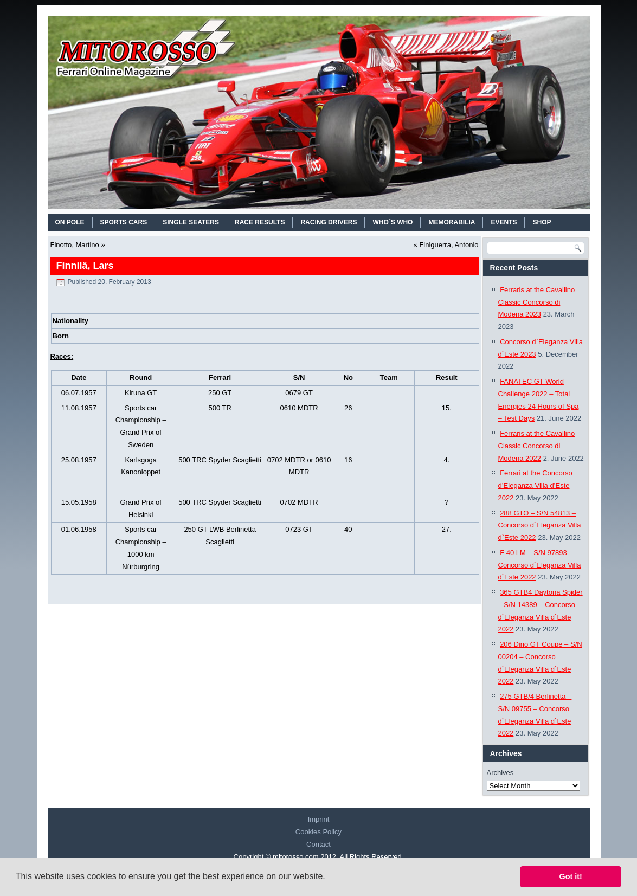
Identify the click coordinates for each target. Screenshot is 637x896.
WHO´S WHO (392, 222)
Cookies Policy (318, 832)
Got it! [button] (570, 876)
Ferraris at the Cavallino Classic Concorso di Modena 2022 (536, 445)
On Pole (70, 222)
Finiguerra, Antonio (448, 245)
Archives (500, 773)
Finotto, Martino (74, 245)
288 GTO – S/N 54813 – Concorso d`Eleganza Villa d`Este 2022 (539, 525)
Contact (318, 844)
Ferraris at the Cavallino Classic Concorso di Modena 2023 (536, 302)
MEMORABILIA (451, 222)
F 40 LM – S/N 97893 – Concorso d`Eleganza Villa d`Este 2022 (539, 565)
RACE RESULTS (260, 222)
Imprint (319, 819)
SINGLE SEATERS (191, 222)
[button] (329, 877)
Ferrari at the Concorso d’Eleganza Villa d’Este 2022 (535, 485)
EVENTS (504, 222)
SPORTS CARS (123, 222)
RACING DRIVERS (328, 222)
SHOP (541, 222)
